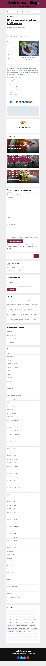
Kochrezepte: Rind (13, 165)
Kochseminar (10, 556)
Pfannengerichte (13, 181)
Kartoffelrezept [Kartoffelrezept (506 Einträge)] (19, 627)
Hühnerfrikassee (12, 168)
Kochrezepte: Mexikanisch (15, 177)
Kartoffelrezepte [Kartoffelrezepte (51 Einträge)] (11, 630)
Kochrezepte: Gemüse (12, 471)
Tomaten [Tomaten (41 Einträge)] (26, 641)
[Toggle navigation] (6, 6)
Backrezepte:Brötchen (12, 372)
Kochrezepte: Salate (12, 524)
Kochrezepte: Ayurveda (13, 439)
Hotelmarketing (11, 403)
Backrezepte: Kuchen (12, 368)
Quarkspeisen (10, 577)
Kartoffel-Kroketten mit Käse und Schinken (22, 305)
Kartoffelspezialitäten (12, 425)
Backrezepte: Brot (11, 365)
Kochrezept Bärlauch (12, 428)
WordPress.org (10, 347)
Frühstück (9, 382)
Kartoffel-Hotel (25, 132)
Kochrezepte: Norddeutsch (13, 495)
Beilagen (9, 375)
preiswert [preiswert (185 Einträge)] (30, 636)
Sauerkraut (9, 580)
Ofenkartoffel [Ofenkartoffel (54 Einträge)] (11, 636)
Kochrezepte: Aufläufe (12, 435)
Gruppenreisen (10, 386)
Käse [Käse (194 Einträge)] (28, 633)
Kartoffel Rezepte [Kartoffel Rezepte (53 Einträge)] (29, 627)
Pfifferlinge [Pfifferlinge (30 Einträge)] (18, 636)
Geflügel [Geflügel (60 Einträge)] (25, 618)
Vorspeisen (9, 598)
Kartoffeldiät (10, 414)
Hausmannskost (13, 160)
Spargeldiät (10, 584)
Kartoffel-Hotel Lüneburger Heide (15, 272)
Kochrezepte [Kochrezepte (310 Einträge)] (32, 630)
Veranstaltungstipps (12, 591)
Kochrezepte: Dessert (12, 446)
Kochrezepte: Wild (11, 552)
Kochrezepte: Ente (11, 457)
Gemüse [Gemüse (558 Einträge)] (9, 621)
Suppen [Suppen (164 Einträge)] (20, 641)
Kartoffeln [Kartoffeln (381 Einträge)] (34, 624)
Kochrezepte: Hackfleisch (15, 162)
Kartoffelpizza (10, 421)
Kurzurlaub (9, 563)
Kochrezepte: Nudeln (12, 499)
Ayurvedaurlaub (11, 361)
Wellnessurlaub (10, 605)
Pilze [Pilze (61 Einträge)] (24, 636)
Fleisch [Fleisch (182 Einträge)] (19, 618)
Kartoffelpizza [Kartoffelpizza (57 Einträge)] (11, 627)
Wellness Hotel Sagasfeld (13, 602)
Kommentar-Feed (11, 343)
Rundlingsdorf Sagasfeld (13, 275)
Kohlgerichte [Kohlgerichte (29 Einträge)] (22, 633)
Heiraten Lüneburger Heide (14, 400)
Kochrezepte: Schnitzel (13, 531)
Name (9, 222)
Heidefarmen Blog (23, 656)
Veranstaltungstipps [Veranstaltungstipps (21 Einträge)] (12, 644)
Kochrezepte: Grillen (12, 474)
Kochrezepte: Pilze (13, 163)
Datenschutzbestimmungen (25, 290)
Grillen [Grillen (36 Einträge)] (14, 621)
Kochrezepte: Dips (11, 449)
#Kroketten (23, 32)
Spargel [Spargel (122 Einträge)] (9, 641)
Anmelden (9, 336)
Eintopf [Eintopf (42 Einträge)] (9, 618)
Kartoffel (9, 407)
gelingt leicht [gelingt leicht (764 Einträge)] (32, 618)
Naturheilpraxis (11, 566)
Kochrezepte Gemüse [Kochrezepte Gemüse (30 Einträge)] (12, 633)
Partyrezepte (26, 179)
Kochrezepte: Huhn (12, 21)
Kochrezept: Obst (11, 432)
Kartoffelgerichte (22, 160)
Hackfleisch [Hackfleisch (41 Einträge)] (21, 621)
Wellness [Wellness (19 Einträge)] (21, 644)
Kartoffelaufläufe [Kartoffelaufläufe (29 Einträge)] (17, 624)
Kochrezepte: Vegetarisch (15, 179)
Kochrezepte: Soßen (12, 538)
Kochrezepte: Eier (11, 453)
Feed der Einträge (11, 340)
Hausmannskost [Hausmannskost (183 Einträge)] (29, 621)
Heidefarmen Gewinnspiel (13, 396)
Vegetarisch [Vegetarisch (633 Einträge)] (33, 641)
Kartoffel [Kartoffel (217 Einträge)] (9, 624)
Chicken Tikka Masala (14, 153)
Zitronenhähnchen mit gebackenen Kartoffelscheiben (31, 115)
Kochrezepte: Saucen (25, 150)
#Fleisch (18, 32)
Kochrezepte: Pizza (12, 510)
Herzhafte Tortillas (13, 184)
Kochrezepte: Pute (11, 513)
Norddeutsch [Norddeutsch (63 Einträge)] (34, 633)
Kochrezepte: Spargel (24, 165)
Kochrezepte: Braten (12, 442)
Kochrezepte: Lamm (12, 488)
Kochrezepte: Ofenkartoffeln (14, 503)
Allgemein (9, 357)
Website (9, 235)
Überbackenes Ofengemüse (14, 587)
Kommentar (10, 202)
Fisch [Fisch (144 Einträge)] (14, 618)
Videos (8, 595)
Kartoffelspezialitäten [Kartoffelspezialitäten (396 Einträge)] (22, 630)
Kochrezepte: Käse (24, 175)
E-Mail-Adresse (11, 229)
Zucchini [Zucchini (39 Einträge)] (36, 644)
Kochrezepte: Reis (24, 163)
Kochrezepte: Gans (11, 467)
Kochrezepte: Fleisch (12, 464)
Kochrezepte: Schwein (28, 177)
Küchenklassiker (11, 559)
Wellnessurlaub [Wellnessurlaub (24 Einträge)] (28, 644)
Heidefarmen (10, 393)
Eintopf (8, 379)
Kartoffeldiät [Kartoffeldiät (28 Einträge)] (26, 624)
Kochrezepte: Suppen (12, 545)
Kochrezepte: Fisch (11, 460)
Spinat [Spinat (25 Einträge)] (14, 641)
